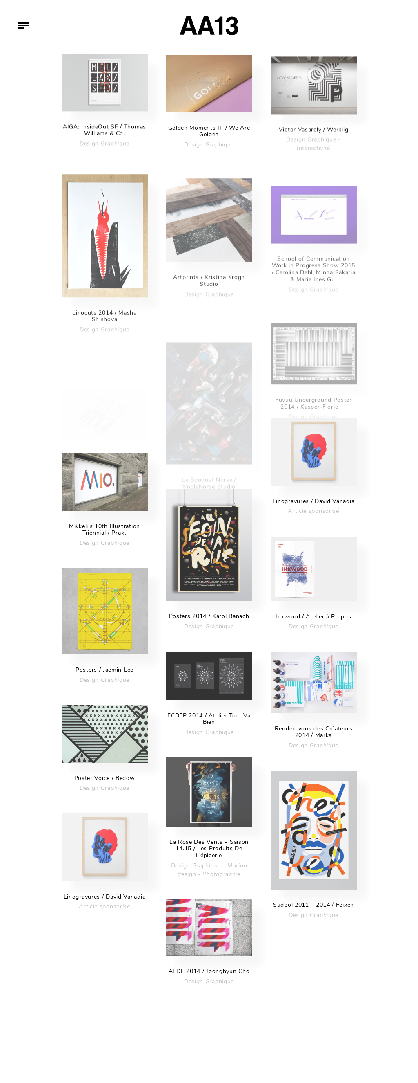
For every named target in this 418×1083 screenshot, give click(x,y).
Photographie (221, 874)
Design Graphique (104, 147)
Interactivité (313, 156)
